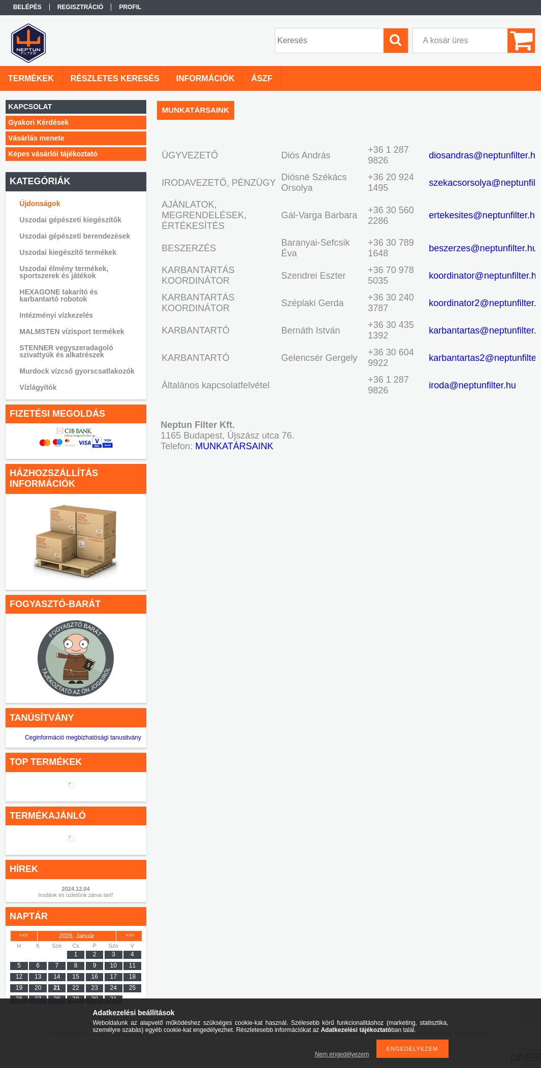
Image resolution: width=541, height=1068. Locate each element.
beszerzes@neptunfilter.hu (483, 248)
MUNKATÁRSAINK (234, 446)
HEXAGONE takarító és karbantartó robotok (58, 295)
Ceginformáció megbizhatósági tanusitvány (83, 737)
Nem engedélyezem (342, 1054)
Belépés (27, 7)
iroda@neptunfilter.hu (472, 385)
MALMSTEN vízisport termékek (71, 331)
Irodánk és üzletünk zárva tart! (75, 895)
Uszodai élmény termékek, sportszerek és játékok (63, 272)
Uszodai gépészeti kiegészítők (70, 220)
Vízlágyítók (37, 387)
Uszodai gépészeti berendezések (74, 236)
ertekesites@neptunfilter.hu (484, 215)
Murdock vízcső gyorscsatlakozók (76, 371)
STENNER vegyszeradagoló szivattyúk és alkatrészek (66, 351)
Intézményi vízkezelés (56, 315)
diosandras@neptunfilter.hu (484, 155)
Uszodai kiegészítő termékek (67, 252)
